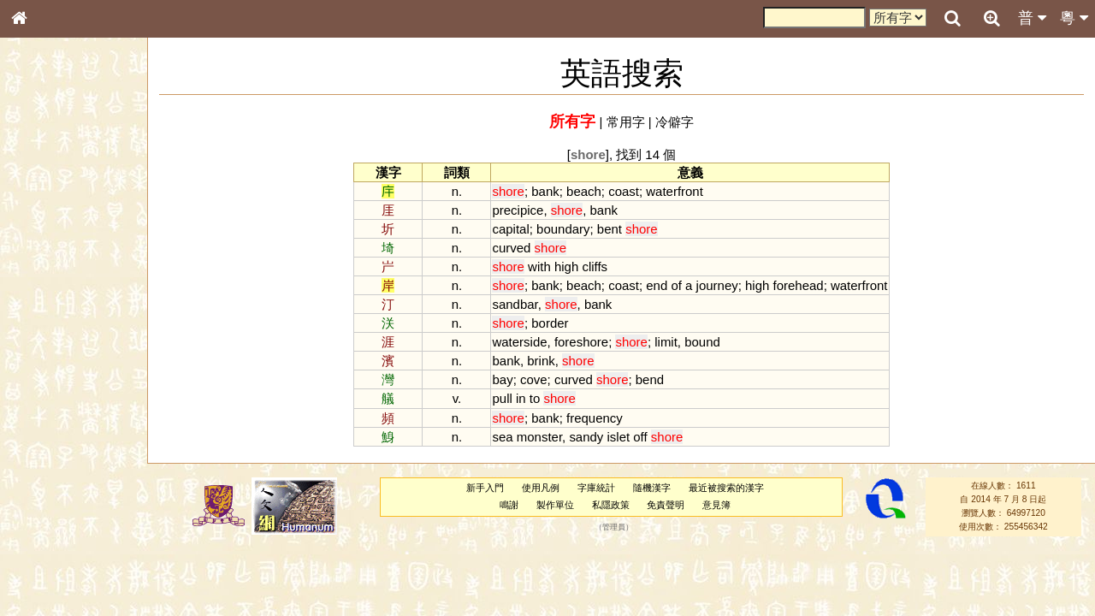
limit (666, 342)
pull (502, 398)
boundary (562, 229)
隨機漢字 (652, 488)
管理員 (613, 527)
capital (510, 229)
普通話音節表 (52, 475)
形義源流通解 (52, 295)
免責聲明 (665, 505)
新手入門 (485, 488)
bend (650, 379)
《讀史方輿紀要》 (62, 554)
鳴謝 (509, 505)
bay (502, 379)
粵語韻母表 (47, 374)
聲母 (34, 459)
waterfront (674, 191)
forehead (798, 285)
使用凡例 (540, 488)
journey (717, 285)
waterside (519, 342)
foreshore (581, 342)
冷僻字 (674, 122)
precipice (517, 210)
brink (540, 360)
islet (618, 436)
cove (534, 379)
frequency (594, 418)
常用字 (626, 122)
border (549, 323)
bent (609, 229)
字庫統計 (596, 488)
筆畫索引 (41, 246)
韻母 (58, 459)
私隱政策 (611, 505)
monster (539, 436)
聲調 (81, 459)
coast (623, 191)
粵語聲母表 (47, 357)
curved (511, 247)
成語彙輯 (41, 570)
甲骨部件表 (47, 262)
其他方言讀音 (52, 491)
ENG (75, 188)
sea (502, 436)
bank (545, 191)
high (566, 266)
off (640, 436)
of (676, 285)
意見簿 (716, 505)
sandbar (514, 304)
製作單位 (555, 505)
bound (702, 342)
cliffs (594, 266)
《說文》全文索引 (62, 537)
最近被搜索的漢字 (726, 488)
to (535, 398)
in (521, 398)
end (656, 285)
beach (583, 191)
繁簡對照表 (47, 586)
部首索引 (41, 229)
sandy (586, 436)
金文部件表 (47, 279)
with (539, 266)
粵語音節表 (47, 340)
